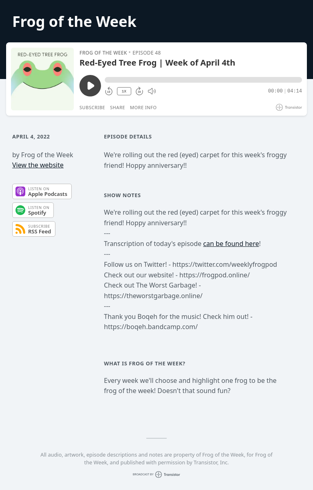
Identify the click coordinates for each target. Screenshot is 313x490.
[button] (203, 80)
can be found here (231, 243)
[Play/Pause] (42, 79)
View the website (38, 164)
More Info (143, 107)
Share (117, 107)
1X (123, 91)
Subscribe (92, 107)
